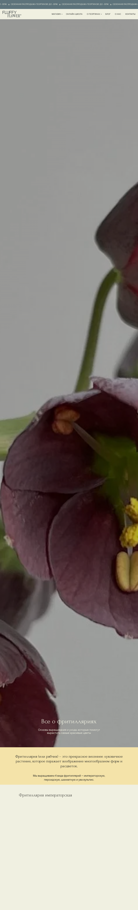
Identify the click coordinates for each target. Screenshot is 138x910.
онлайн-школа (74, 14)
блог (107, 14)
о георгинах (93, 14)
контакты (130, 14)
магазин (56, 14)
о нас (118, 14)
